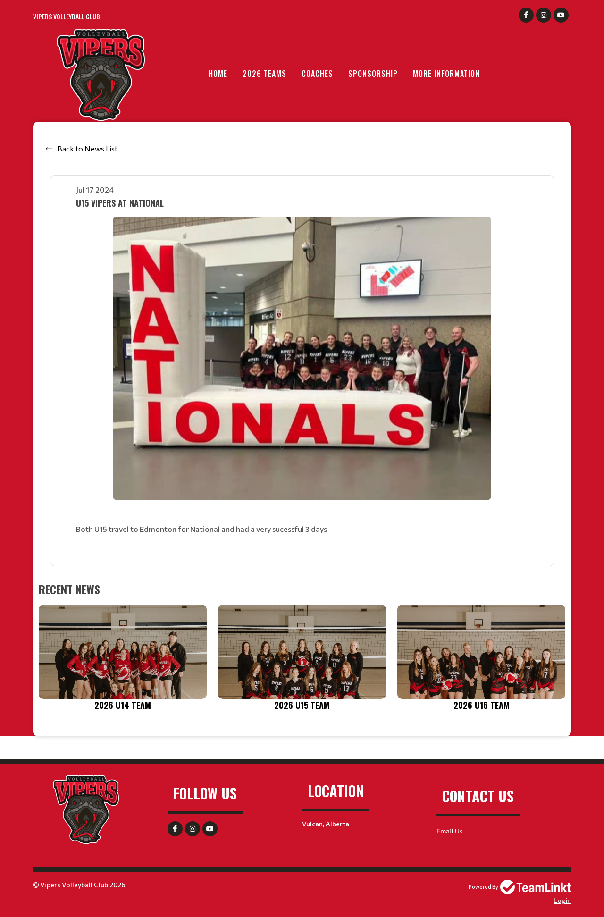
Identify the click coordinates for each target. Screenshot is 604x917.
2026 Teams (264, 73)
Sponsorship (373, 73)
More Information (446, 73)
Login (562, 900)
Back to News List (87, 148)
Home (218, 73)
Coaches (317, 73)
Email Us (449, 831)
